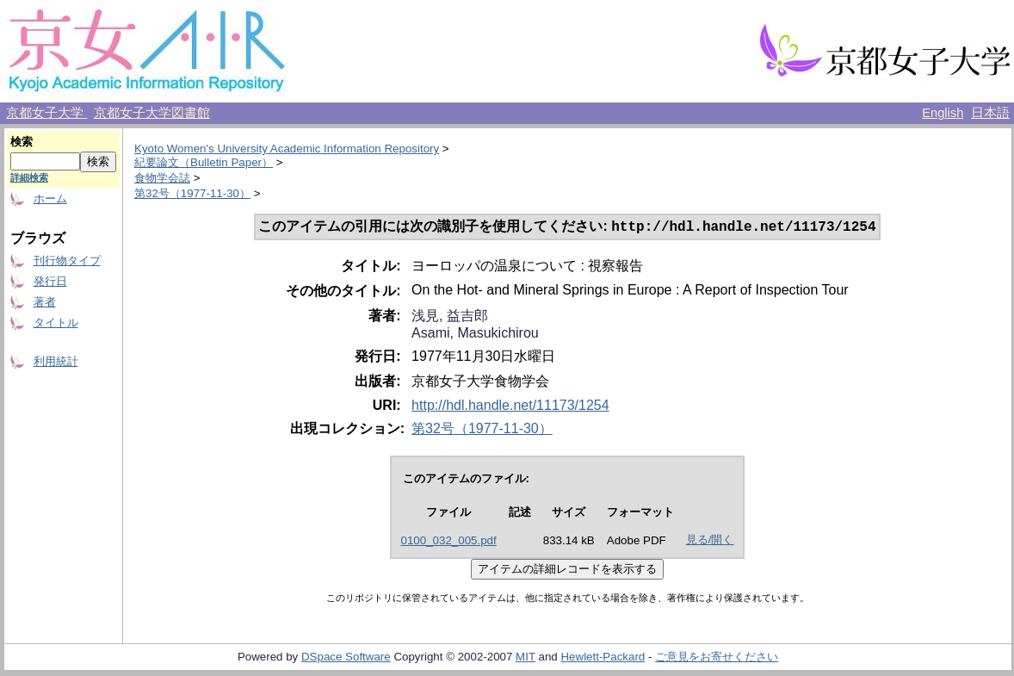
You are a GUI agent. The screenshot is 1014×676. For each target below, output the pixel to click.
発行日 (50, 281)
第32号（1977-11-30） (192, 193)
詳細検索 (29, 177)
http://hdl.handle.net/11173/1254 (510, 407)
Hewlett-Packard (602, 658)
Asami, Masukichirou (475, 334)
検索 (21, 141)
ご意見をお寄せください (716, 658)
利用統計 (56, 361)
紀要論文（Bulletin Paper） (203, 162)
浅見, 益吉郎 (449, 317)
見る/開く (710, 541)
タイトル (56, 322)
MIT (525, 658)
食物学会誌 (162, 177)
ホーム (50, 198)
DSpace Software (346, 658)
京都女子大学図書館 (152, 113)
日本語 (990, 113)
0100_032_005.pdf (449, 542)
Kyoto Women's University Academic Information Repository (286, 148)
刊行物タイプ (67, 260)
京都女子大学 (46, 113)
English (942, 113)
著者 (45, 301)
